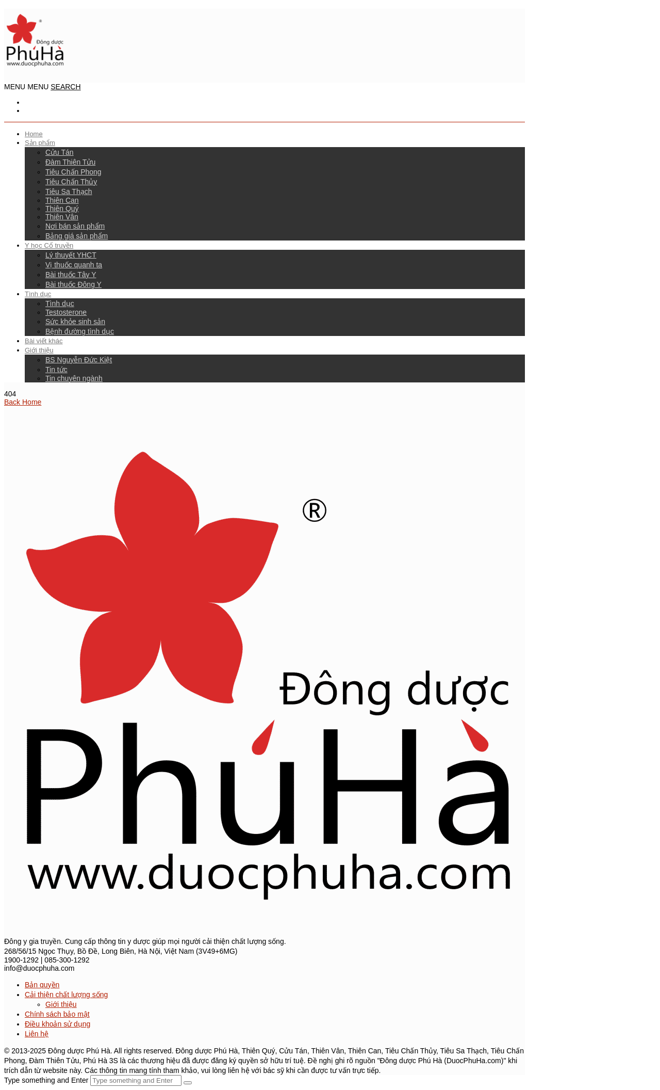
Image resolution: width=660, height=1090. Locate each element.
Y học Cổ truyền (49, 245)
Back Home (22, 402)
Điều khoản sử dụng (57, 1024)
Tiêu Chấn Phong (73, 172)
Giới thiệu (39, 350)
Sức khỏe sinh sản (75, 321)
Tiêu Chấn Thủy (71, 182)
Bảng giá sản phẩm (76, 236)
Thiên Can (62, 200)
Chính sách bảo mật (57, 1014)
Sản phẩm (40, 143)
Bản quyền (42, 985)
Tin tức (56, 369)
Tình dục (38, 294)
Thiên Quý (62, 208)
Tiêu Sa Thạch (68, 191)
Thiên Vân (61, 217)
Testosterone (66, 312)
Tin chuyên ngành (74, 378)
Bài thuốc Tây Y (70, 274)
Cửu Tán (59, 152)
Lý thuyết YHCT (70, 255)
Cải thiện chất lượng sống (66, 994)
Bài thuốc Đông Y (73, 284)
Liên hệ (36, 1034)
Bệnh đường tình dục (79, 331)
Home (34, 134)
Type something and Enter (46, 1080)
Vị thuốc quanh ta (73, 265)
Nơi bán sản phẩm (75, 226)
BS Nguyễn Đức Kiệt (78, 360)
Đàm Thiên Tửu (70, 162)
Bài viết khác (43, 341)
